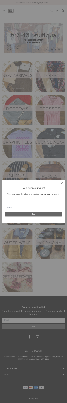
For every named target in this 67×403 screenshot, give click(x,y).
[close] (61, 183)
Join (33, 214)
